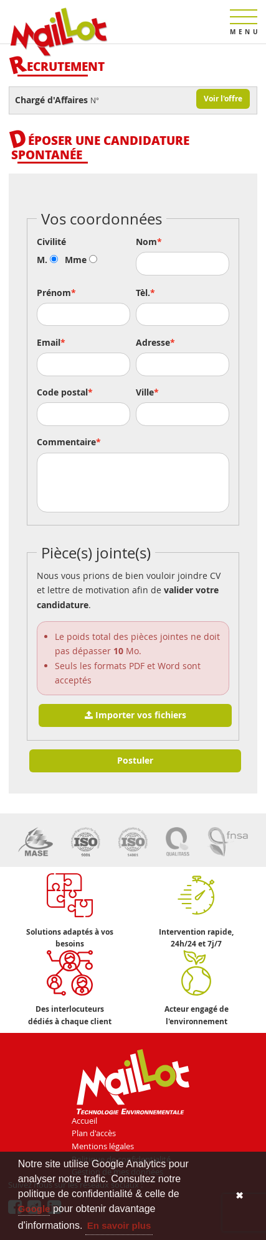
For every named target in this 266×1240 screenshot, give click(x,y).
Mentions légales (103, 1146)
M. (47, 260)
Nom (146, 242)
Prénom (54, 293)
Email (48, 342)
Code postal (62, 392)
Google (34, 1208)
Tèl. (143, 293)
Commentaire (66, 442)
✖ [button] (239, 1195)
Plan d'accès (94, 1133)
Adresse (153, 342)
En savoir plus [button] (119, 1225)
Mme (81, 260)
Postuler (135, 760)
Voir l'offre (223, 98)
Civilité (51, 242)
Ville (145, 392)
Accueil (84, 1120)
